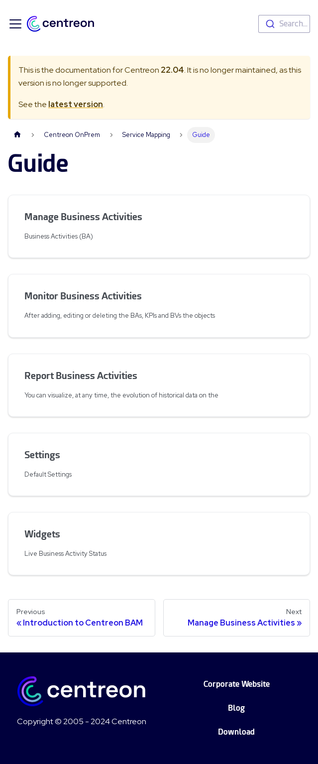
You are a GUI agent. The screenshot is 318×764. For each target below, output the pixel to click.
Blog (236, 708)
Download (236, 732)
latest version (75, 104)
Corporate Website (237, 684)
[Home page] (17, 134)
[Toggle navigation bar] (15, 23)
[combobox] (284, 24)
